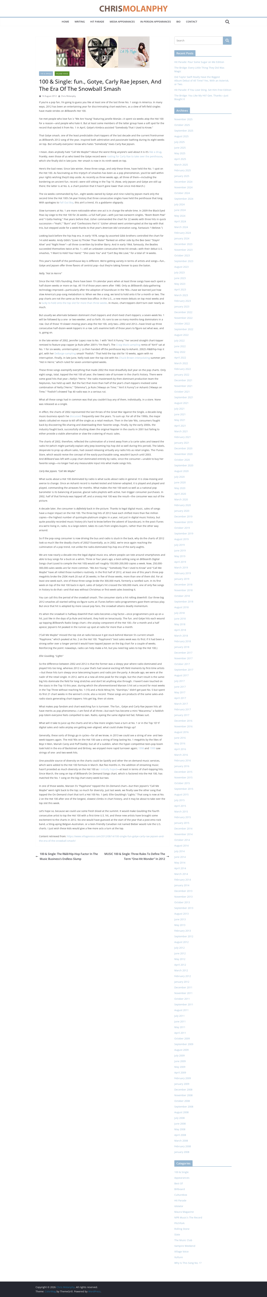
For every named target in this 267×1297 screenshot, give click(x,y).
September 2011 (183, 1004)
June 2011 (180, 1021)
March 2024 (181, 227)
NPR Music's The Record (188, 1217)
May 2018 (179, 624)
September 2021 (183, 397)
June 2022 (180, 346)
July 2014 (179, 851)
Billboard (179, 1189)
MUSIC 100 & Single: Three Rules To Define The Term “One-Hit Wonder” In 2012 (136, 856)
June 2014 (180, 857)
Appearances (181, 1177)
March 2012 (181, 970)
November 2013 (183, 896)
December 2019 (183, 516)
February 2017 (182, 709)
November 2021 (183, 386)
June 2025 (180, 147)
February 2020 (182, 505)
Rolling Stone (181, 1228)
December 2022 (183, 312)
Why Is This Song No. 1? (187, 1263)
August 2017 (181, 675)
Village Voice (62, 73)
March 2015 (181, 811)
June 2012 (180, 953)
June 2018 (180, 618)
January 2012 (181, 981)
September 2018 (183, 601)
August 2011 (181, 1010)
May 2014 (179, 862)
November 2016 (183, 726)
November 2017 (183, 658)
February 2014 (182, 879)
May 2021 (179, 420)
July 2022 (179, 340)
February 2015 (182, 817)
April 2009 (180, 1072)
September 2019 (183, 533)
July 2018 (179, 613)
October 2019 (182, 527)
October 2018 (182, 596)
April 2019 (180, 561)
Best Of (178, 1183)
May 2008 (179, 1129)
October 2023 (182, 255)
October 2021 (182, 391)
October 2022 (182, 323)
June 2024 (180, 210)
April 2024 (180, 221)
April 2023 (180, 289)
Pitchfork (179, 1223)
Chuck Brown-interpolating (134, 357)
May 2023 (179, 283)
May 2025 (179, 153)
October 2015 (182, 783)
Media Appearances (122, 21)
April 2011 (180, 1032)
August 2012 (181, 942)
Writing (80, 21)
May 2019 (179, 556)
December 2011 (183, 987)
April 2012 (180, 964)
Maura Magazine (184, 1211)
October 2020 (182, 459)
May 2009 (179, 1066)
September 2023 (183, 261)
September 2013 (183, 908)
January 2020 (181, 510)
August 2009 (181, 1049)
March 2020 (181, 499)
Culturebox (180, 1194)
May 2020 (179, 488)
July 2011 (179, 1015)
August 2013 (181, 913)
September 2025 (183, 130)
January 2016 (181, 766)
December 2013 (183, 891)
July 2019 (179, 544)
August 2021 (181, 403)
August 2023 (181, 266)
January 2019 (181, 578)
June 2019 (180, 550)
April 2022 (180, 357)
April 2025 (180, 159)
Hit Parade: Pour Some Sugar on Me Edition (199, 62)
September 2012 (183, 936)
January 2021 (181, 442)
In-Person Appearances (155, 21)
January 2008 (181, 1152)
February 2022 (182, 369)
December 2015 (183, 771)
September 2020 (183, 465)
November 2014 (183, 834)
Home (65, 21)
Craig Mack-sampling (128, 344)
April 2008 (180, 1135)
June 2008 (180, 1123)
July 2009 (179, 1055)
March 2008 (181, 1140)
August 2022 (181, 335)
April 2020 (180, 493)
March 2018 (181, 635)
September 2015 (183, 788)
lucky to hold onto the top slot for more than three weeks (74, 303)
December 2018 (183, 584)
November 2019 (183, 522)
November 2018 (183, 590)
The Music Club (183, 1240)
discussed (75, 416)
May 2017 (179, 692)
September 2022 (183, 329)
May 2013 (179, 925)
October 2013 (182, 902)
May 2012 (179, 959)
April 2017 (180, 698)
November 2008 (183, 1095)
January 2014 (181, 885)
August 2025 (181, 136)
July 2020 (179, 476)
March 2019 (181, 567)
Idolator (178, 1206)
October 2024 (182, 193)
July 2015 (179, 800)
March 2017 (181, 703)
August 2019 (181, 539)
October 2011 (182, 998)
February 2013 (182, 930)
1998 (141, 748)
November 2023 (183, 249)
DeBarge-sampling (65, 353)
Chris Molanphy (68, 96)
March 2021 (181, 431)
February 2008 (182, 1146)
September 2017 (183, 669)
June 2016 (180, 737)
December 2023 (183, 244)
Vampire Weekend (184, 1245)
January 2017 (181, 715)
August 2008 (181, 1112)
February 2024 (182, 232)
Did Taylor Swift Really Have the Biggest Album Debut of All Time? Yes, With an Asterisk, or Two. (201, 80)
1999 (152, 748)
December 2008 (183, 1089)
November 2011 (183, 993)
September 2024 (183, 198)
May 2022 (179, 352)
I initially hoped (108, 769)
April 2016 (180, 749)
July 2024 (179, 204)
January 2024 (181, 238)
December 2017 (183, 652)
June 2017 (180, 686)
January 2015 (181, 822)
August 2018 (181, 607)
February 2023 (182, 300)
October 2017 (182, 664)
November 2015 (183, 777)
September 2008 (183, 1106)
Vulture (178, 1257)
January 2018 (181, 647)
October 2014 (182, 840)
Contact (191, 21)
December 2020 (183, 448)
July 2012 (179, 947)
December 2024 (183, 181)
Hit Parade (97, 21)
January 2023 (181, 306)
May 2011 (179, 1027)
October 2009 (182, 1038)
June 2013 (180, 919)
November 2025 (183, 119)
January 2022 (181, 374)
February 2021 (182, 437)
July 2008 (179, 1118)
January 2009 (181, 1084)
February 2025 (182, 170)
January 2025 (181, 176)
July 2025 (179, 142)
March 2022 (181, 363)
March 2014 (181, 874)
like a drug (155, 152)
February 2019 (182, 573)
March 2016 (181, 754)
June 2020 (180, 482)
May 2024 (179, 215)
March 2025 (181, 164)
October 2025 (182, 125)
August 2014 (181, 845)
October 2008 (182, 1101)
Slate (177, 1234)
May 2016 (179, 743)
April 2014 (180, 868)
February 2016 (182, 760)
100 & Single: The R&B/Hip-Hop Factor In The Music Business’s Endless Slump (67, 856)
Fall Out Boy (66, 202)
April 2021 (180, 425)
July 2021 (179, 408)
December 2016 (183, 720)
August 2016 (181, 732)
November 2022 (183, 317)
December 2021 (183, 380)
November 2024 (183, 187)
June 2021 (180, 414)
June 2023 (180, 278)
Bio (178, 21)
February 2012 (182, 976)
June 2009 (180, 1061)
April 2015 (180, 805)
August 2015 (181, 794)
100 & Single (46, 73)
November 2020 (183, 454)
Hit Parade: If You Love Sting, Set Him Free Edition (202, 89)
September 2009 (183, 1044)
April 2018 (180, 630)
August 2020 (181, 471)
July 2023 (179, 272)
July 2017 (179, 681)
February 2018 (182, 641)
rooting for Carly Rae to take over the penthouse (134, 156)
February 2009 (182, 1078)
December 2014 (183, 828)
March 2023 (181, 295)
